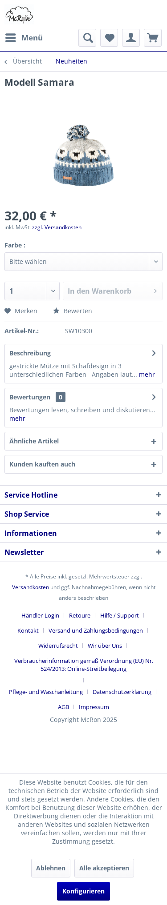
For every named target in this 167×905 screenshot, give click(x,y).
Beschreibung (30, 353)
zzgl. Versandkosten (56, 227)
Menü (24, 37)
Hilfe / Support (119, 615)
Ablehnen (50, 868)
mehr (146, 374)
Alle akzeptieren (104, 868)
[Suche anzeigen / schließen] (87, 38)
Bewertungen (29, 397)
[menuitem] (23, 38)
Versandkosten (30, 587)
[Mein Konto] (131, 38)
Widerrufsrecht (58, 646)
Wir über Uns (105, 646)
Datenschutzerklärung (122, 692)
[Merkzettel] (109, 38)
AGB (63, 707)
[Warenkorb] (153, 38)
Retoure (79, 615)
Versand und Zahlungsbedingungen (96, 630)
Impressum (94, 707)
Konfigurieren (83, 891)
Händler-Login (40, 615)
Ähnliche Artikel (34, 441)
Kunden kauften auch (42, 464)
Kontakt (28, 630)
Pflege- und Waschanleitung (46, 692)
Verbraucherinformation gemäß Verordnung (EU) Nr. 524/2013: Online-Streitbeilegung (83, 665)
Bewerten (72, 311)
